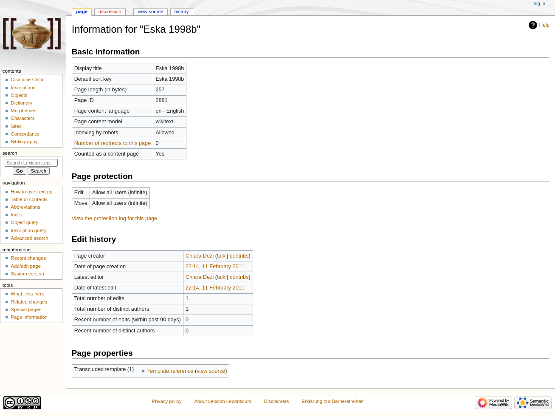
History (182, 11)
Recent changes (28, 258)
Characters (22, 118)
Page (81, 11)
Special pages (26, 309)
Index (17, 214)
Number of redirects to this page (112, 143)
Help (544, 25)
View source (150, 11)
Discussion (110, 11)
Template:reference (170, 371)
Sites (16, 126)
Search (10, 153)
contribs (239, 256)
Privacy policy (167, 401)
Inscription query (28, 230)
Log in (539, 3)
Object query (24, 222)
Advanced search (29, 238)
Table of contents (29, 199)
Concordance (25, 133)
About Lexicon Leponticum (222, 401)
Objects (19, 95)
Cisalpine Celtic (27, 79)
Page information (29, 317)
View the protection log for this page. (115, 218)
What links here (27, 293)
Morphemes (23, 110)
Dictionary (21, 102)
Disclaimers (276, 401)
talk (221, 256)
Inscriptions (23, 87)
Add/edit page (26, 266)
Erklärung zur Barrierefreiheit (332, 401)
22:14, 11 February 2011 (215, 266)
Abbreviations (25, 207)
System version (27, 273)
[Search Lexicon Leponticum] (31, 163)
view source (211, 371)
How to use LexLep (31, 191)
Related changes (29, 301)
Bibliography (24, 141)
